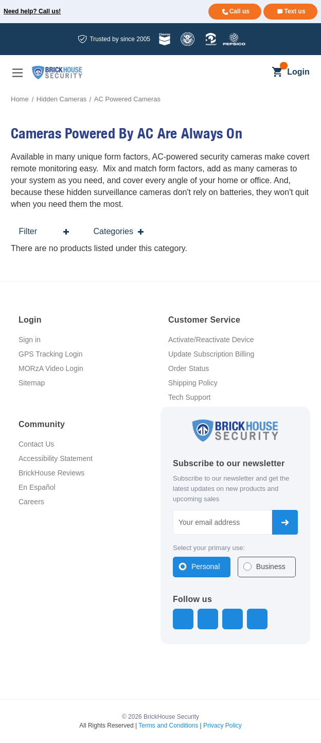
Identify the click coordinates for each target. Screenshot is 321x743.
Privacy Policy (222, 725)
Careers (31, 502)
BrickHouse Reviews (51, 473)
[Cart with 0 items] (277, 72)
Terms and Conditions (168, 725)
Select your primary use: (209, 548)
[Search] (259, 72)
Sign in (30, 339)
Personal (205, 566)
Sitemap (32, 383)
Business (271, 566)
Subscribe (285, 522)
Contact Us (36, 444)
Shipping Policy (193, 383)
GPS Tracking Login (51, 354)
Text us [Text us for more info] (294, 11)
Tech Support (189, 397)
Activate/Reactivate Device (211, 339)
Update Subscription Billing (211, 354)
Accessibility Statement (56, 458)
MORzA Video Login (51, 368)
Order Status (188, 368)
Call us (239, 11)
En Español (37, 487)
